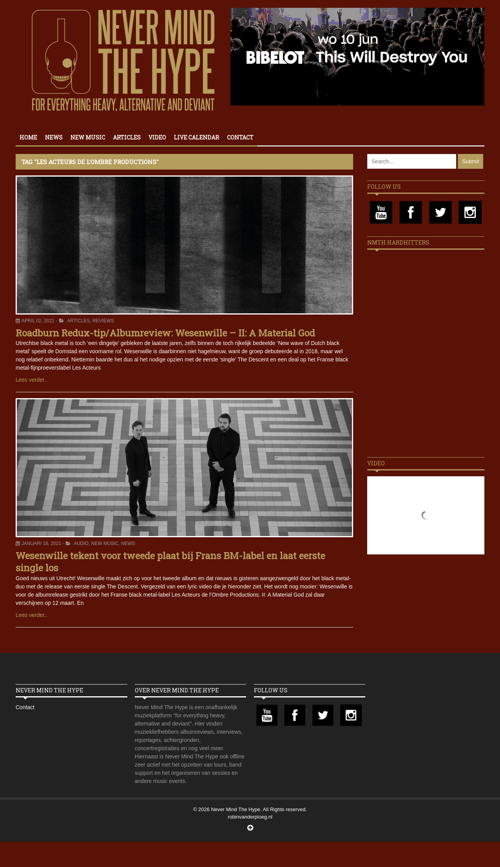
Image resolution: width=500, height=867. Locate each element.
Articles (127, 137)
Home (28, 137)
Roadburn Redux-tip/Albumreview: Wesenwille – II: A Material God (165, 333)
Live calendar (196, 137)
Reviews (103, 321)
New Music (87, 137)
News (53, 137)
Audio (81, 543)
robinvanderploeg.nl (250, 817)
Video (157, 137)
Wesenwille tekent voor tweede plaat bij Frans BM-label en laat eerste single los (170, 561)
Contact (240, 137)
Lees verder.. (31, 380)
